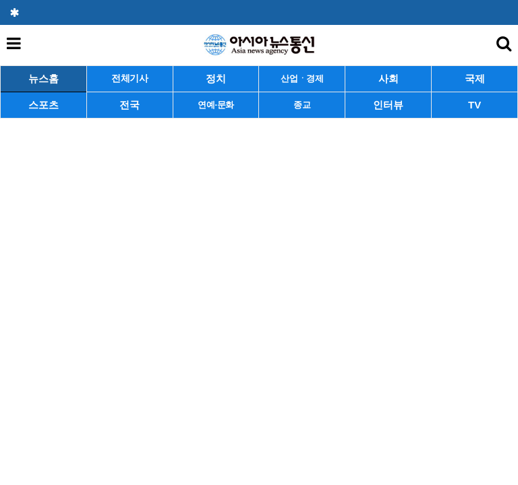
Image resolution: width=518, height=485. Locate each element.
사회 (388, 78)
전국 (129, 104)
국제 (475, 78)
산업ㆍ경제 (302, 78)
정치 (216, 78)
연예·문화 (216, 105)
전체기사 (129, 78)
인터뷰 (388, 104)
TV (474, 104)
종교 (301, 105)
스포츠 (43, 104)
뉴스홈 (43, 78)
